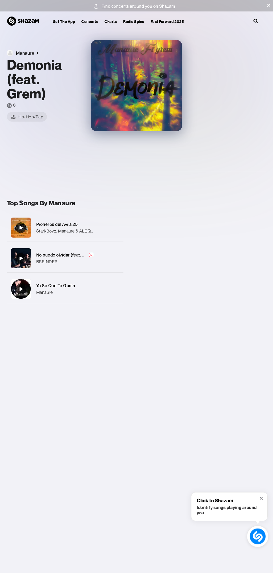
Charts (111, 21)
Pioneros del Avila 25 (57, 224)
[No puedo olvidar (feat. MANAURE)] (65, 258)
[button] (268, 5)
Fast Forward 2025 (167, 21)
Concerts (89, 21)
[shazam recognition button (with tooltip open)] (257, 536)
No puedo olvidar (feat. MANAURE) (70, 255)
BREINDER (47, 261)
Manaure (44, 292)
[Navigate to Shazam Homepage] (25, 21)
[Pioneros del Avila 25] (65, 228)
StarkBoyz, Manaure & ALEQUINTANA (72, 231)
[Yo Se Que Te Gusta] (65, 289)
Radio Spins (133, 21)
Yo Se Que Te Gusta (55, 285)
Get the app (64, 21)
